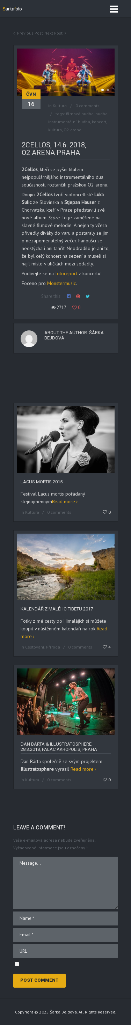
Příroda (53, 647)
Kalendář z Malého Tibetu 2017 (57, 609)
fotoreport (66, 273)
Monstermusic (61, 283)
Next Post (53, 33)
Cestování (34, 647)
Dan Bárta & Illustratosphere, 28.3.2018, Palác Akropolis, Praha (59, 746)
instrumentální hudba (69, 121)
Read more (63, 501)
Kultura (60, 105)
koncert (99, 121)
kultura (55, 129)
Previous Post (30, 33)
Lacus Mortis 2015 (42, 481)
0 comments (87, 105)
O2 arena (72, 129)
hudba (101, 113)
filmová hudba (80, 113)
